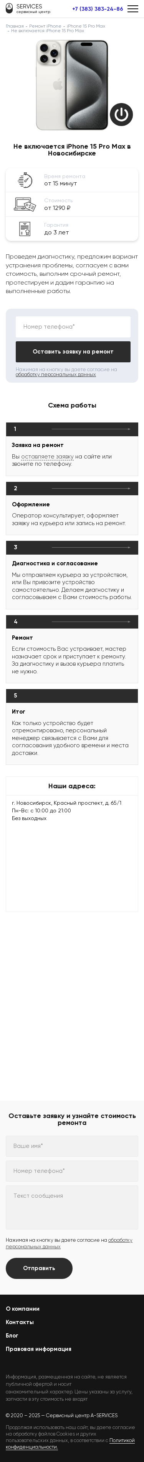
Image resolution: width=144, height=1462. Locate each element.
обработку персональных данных (56, 374)
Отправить (39, 1268)
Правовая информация (38, 1349)
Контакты (20, 1322)
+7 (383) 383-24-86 (97, 9)
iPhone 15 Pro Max (86, 26)
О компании (23, 1308)
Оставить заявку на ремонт (73, 351)
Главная (15, 26)
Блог (12, 1335)
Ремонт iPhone (45, 26)
